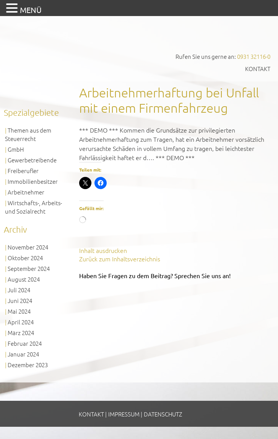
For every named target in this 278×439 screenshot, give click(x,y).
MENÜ (31, 10)
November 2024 (28, 247)
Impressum (124, 414)
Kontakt (257, 69)
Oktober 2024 (25, 258)
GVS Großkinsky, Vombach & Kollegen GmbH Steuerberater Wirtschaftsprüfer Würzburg (57, 41)
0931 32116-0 (253, 56)
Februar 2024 (25, 343)
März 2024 (21, 333)
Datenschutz (163, 414)
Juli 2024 (19, 290)
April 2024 (21, 322)
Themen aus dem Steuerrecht (28, 134)
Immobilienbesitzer (33, 181)
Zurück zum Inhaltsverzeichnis (119, 258)
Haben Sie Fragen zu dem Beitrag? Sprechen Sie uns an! (155, 275)
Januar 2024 (23, 354)
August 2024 (24, 279)
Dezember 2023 (28, 365)
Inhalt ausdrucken (103, 250)
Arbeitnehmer (26, 192)
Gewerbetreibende (32, 160)
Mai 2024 (19, 311)
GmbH (16, 149)
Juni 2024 (20, 300)
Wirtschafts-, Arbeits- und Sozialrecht (33, 207)
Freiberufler (23, 171)
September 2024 (29, 268)
